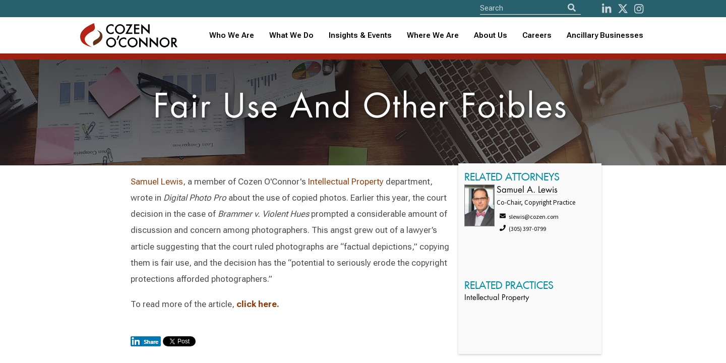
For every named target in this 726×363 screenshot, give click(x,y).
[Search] (571, 8)
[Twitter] (623, 9)
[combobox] (360, 35)
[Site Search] (530, 8)
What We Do (291, 35)
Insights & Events (360, 35)
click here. (257, 304)
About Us (490, 35)
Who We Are (231, 35)
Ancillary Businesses (605, 35)
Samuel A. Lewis (527, 190)
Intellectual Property (346, 181)
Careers (537, 35)
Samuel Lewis (157, 181)
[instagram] (638, 9)
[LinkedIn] (606, 9)
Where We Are (433, 35)
